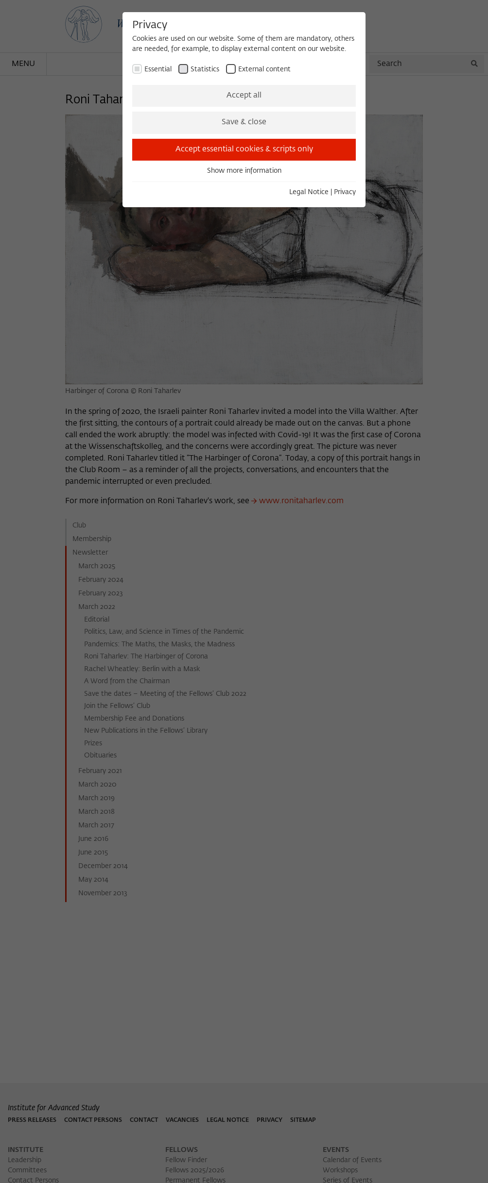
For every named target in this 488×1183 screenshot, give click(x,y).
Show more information (244, 170)
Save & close (244, 122)
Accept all (244, 95)
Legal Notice (309, 192)
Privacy (345, 192)
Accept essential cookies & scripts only (244, 149)
